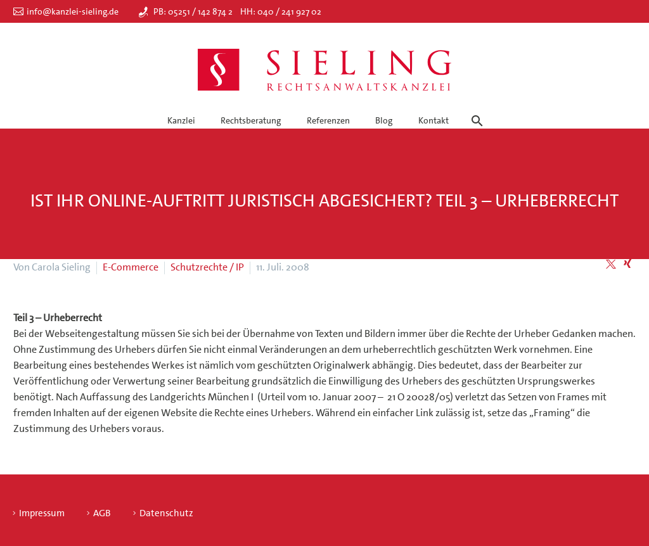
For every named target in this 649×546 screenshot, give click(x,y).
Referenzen (328, 120)
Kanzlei (181, 120)
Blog (383, 120)
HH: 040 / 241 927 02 (280, 11)
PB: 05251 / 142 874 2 (193, 11)
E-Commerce (130, 267)
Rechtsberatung (251, 120)
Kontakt (433, 120)
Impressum (42, 513)
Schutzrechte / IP (207, 267)
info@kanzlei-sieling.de (73, 11)
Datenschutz (166, 513)
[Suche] (474, 110)
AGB (102, 513)
